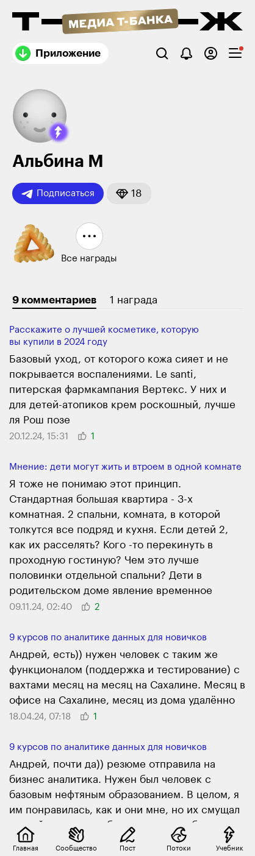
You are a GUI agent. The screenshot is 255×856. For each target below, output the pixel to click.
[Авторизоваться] (210, 53)
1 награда (133, 300)
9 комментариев (54, 300)
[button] (58, 132)
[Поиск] (162, 53)
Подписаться (58, 194)
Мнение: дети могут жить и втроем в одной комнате (125, 467)
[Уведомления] (186, 53)
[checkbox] (235, 53)
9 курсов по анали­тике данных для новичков (108, 637)
